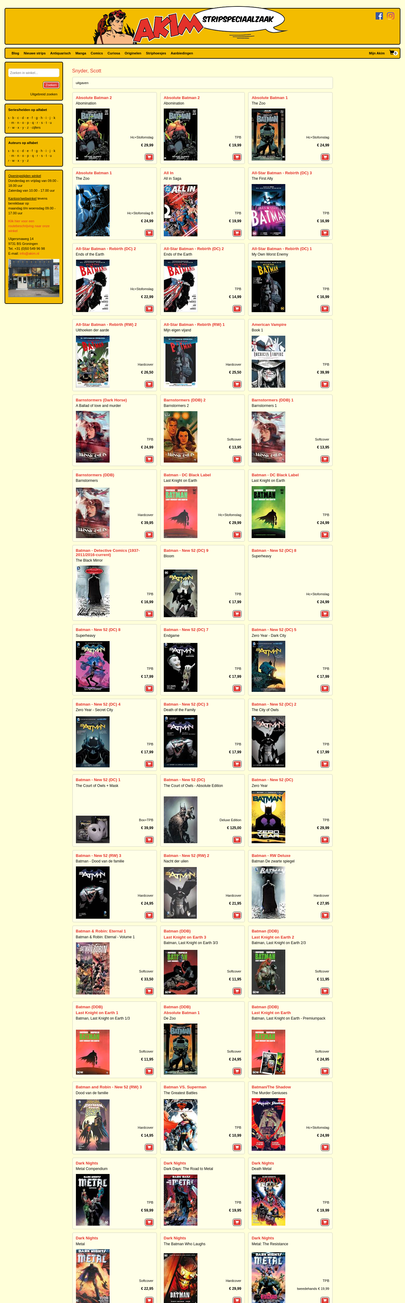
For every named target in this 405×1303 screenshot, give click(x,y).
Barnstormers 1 (264, 406)
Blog (15, 53)
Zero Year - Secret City (94, 710)
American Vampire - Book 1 (186, 1141)
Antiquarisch (60, 53)
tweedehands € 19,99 (313, 1107)
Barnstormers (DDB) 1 (273, 400)
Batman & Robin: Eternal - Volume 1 (105, 884)
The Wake (172, 1239)
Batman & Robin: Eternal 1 (101, 878)
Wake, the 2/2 (176, 1233)
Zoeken (51, 85)
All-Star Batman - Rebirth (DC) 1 (282, 248)
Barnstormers (87, 480)
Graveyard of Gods (267, 1190)
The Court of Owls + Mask (97, 786)
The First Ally (262, 178)
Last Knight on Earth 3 (185, 884)
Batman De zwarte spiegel (273, 834)
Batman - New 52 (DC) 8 (274, 550)
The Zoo (258, 103)
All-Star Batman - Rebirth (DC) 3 (282, 173)
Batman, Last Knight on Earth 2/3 (279, 890)
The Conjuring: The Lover (272, 1141)
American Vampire (269, 324)
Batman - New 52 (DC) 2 (274, 704)
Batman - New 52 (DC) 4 (98, 704)
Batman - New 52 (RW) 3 (99, 829)
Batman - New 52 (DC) (184, 779)
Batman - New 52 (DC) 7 (186, 629)
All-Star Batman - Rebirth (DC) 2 (106, 248)
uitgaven (82, 83)
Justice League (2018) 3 (186, 1184)
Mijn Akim (377, 53)
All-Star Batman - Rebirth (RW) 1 (194, 324)
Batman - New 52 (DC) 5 (274, 629)
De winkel (128, 1299)
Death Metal (262, 1043)
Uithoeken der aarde (92, 330)
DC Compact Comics (95, 1135)
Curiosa (113, 53)
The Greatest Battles (180, 993)
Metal (80, 1092)
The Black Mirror (89, 560)
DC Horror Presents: (271, 1135)
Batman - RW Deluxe (271, 829)
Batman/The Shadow (271, 988)
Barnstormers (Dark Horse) (101, 400)
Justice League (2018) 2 (274, 1184)
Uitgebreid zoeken (44, 94)
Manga (80, 53)
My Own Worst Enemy (270, 254)
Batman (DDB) (177, 878)
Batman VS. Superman (185, 988)
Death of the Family (180, 710)
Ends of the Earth (90, 254)
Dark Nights (87, 1037)
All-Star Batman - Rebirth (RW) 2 (106, 324)
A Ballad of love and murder (98, 406)
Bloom (169, 556)
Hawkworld (173, 1190)
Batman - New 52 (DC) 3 (186, 704)
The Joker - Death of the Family (101, 1190)
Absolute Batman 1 (270, 97)
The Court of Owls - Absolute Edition (193, 786)
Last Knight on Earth (180, 480)
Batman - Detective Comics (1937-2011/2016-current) (108, 552)
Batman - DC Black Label (187, 475)
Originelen (133, 53)
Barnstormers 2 (176, 406)
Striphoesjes (156, 53)
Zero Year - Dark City (269, 635)
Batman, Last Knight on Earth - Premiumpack (288, 945)
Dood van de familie (92, 993)
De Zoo (170, 945)
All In (169, 173)
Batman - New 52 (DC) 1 (98, 779)
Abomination (86, 103)
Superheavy (261, 556)
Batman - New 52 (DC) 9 (186, 550)
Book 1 (257, 330)
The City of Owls (265, 710)
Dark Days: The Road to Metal (188, 1043)
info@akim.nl (29, 253)
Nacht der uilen (176, 834)
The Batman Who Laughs (184, 1092)
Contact (78, 1299)
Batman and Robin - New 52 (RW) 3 (109, 988)
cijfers (37, 127)
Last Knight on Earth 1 (97, 938)
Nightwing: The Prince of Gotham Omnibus (111, 1239)
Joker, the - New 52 (94, 1184)
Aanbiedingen (182, 53)
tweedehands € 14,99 (313, 1205)
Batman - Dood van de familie (100, 834)
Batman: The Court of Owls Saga (103, 1141)
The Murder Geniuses (269, 993)
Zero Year (260, 786)
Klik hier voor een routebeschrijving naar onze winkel (29, 226)
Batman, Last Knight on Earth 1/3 (103, 945)
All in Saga (172, 178)
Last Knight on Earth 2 (273, 884)
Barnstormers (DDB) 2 (185, 400)
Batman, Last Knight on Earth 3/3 (191, 890)
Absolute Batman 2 (94, 97)
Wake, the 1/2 (264, 1233)
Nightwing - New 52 (94, 1233)
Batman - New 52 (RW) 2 (186, 829)
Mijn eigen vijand (177, 330)
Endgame (171, 635)
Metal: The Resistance (270, 1092)
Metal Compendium (92, 1043)
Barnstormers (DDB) (95, 475)
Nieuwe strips (35, 53)
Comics (97, 53)
